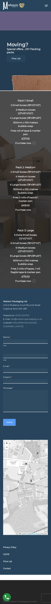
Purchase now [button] (23, 143)
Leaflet (22, 534)
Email (6, 366)
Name (7, 337)
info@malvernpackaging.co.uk (27, 319)
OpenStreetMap (33, 534)
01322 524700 (22, 315)
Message (8, 388)
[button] (46, 5)
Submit (9, 422)
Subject (8, 377)
